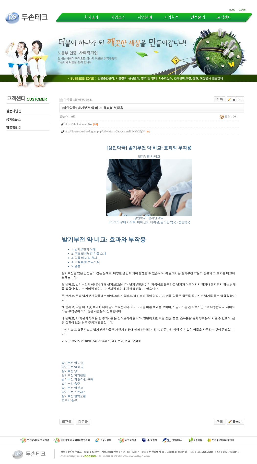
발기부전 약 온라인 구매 (77, 379)
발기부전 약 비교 (73, 367)
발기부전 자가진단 (74, 375)
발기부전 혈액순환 (74, 396)
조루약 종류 (69, 400)
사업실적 (171, 17)
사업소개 (118, 17)
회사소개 (91, 17)
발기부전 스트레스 (74, 392)
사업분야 (145, 17)
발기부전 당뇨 (71, 371)
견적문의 (197, 17)
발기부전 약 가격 (73, 362)
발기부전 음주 (71, 383)
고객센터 (224, 17)
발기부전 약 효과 (73, 387)
